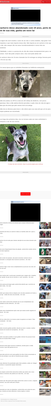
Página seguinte (25, 193)
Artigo (43, 1)
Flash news (48, 1)
